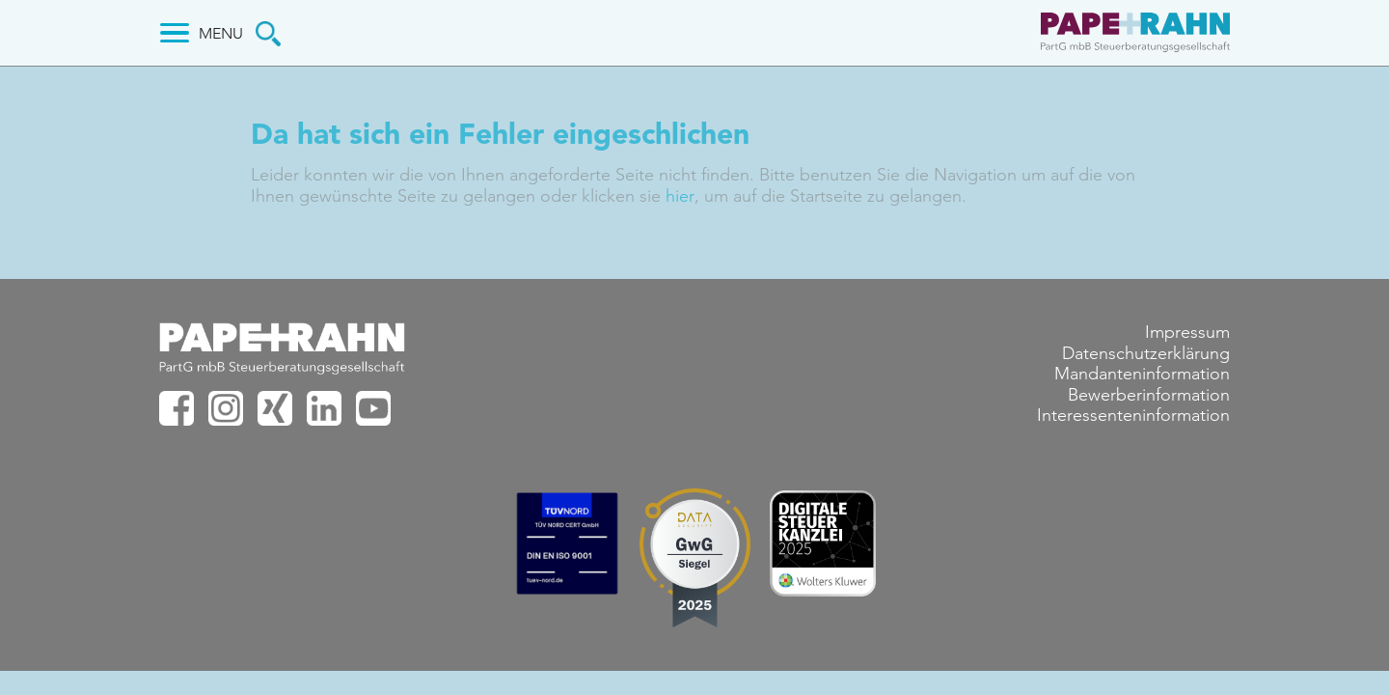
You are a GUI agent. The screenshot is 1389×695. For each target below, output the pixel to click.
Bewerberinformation (1149, 394)
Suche (268, 33)
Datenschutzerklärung (1146, 353)
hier (679, 196)
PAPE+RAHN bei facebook (176, 408)
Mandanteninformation (1142, 373)
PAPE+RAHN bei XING (275, 408)
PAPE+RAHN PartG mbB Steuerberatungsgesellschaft (1133, 34)
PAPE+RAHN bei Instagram (225, 408)
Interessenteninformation (1133, 416)
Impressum (1187, 332)
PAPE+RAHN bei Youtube (373, 408)
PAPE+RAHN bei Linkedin (324, 408)
